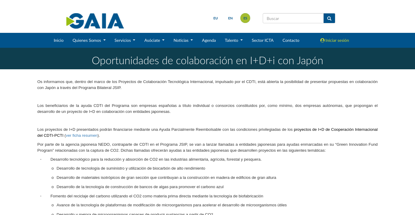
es (245, 18)
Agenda (209, 40)
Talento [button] (232, 40)
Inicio (59, 40)
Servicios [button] (123, 40)
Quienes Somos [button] (87, 40)
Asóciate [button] (152, 40)
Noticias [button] (181, 40)
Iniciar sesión (334, 40)
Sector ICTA (262, 40)
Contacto (290, 40)
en (230, 18)
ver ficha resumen (82, 135)
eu (215, 18)
